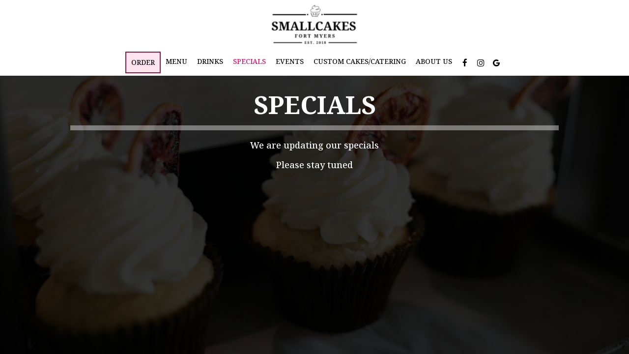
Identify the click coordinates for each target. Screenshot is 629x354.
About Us (434, 61)
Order (143, 62)
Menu (176, 61)
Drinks (210, 61)
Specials (249, 61)
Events (290, 61)
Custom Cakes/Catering (360, 61)
